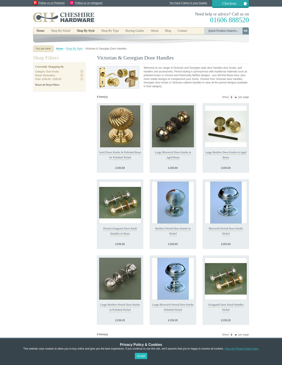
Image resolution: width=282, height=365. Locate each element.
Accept (141, 356)
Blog (168, 30)
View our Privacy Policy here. (241, 348)
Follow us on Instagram (88, 3)
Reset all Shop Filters (47, 84)
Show (225, 97)
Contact (182, 30)
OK (246, 30)
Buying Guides (134, 30)
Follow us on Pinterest (52, 3)
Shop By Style (74, 48)
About (154, 30)
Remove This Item (82, 71)
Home (41, 30)
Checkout (229, 3)
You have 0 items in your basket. (188, 3)
